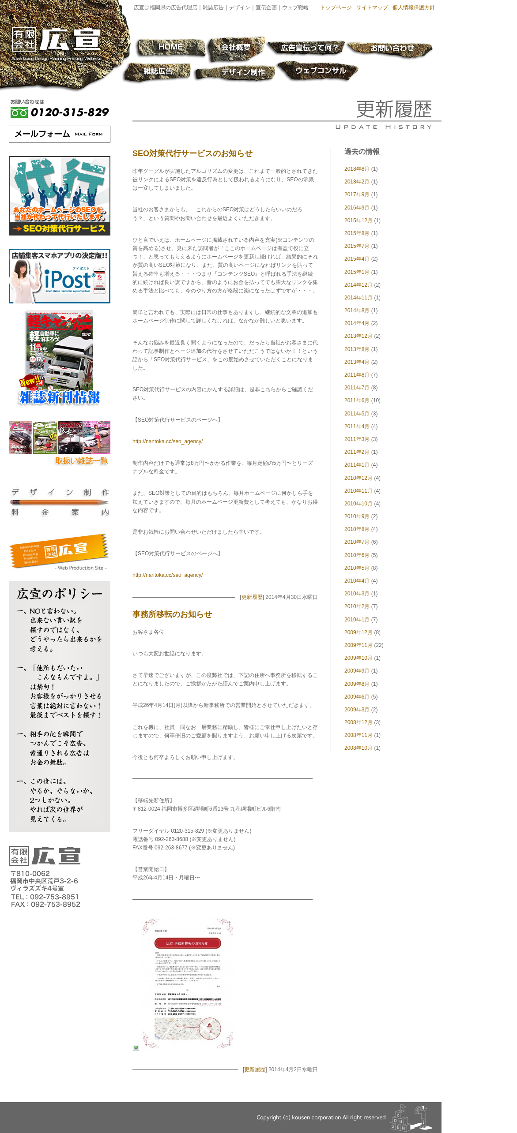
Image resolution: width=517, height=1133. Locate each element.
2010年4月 (357, 581)
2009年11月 (358, 645)
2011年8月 (357, 375)
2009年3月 (357, 710)
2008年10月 (358, 748)
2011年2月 (357, 452)
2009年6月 (357, 697)
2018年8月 (357, 169)
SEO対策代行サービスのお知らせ (192, 153)
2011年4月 (357, 426)
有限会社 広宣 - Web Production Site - (59, 553)
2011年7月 (357, 388)
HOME (170, 49)
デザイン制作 (235, 74)
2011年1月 (357, 465)
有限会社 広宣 (55, 44)
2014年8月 (357, 310)
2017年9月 (357, 194)
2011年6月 (357, 400)
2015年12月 (358, 220)
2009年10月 (358, 658)
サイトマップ (372, 7)
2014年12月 (358, 285)
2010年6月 (357, 555)
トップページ (336, 7)
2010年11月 (358, 491)
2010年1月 (357, 620)
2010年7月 (357, 542)
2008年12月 (358, 722)
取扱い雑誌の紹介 (59, 446)
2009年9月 (357, 671)
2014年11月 (358, 298)
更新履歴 (252, 597)
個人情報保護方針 (413, 7)
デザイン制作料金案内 (59, 501)
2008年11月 (358, 735)
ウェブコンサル (318, 72)
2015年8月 (357, 233)
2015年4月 (357, 259)
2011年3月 (357, 439)
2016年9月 (357, 208)
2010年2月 (357, 606)
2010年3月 (357, 594)
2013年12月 (358, 336)
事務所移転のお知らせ (172, 614)
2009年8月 (357, 684)
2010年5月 (357, 568)
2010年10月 (358, 504)
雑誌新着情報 (60, 358)
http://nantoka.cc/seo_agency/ (167, 441)
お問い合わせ (389, 51)
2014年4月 (357, 323)
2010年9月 (357, 516)
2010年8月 (357, 529)
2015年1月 (357, 272)
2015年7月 (357, 246)
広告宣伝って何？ (305, 47)
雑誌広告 (156, 73)
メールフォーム (59, 134)
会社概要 (235, 49)
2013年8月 (357, 349)
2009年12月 (358, 632)
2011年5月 (357, 414)
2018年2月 (357, 182)
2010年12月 (358, 478)
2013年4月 (357, 362)
